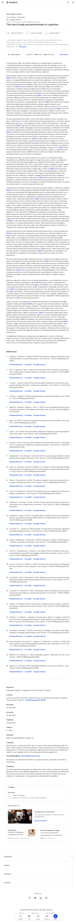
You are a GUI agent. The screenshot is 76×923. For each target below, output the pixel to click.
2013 (17, 87)
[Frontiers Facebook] (29, 898)
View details (64, 54)
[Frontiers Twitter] (35, 898)
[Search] (68, 2)
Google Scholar (39, 364)
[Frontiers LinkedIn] (41, 898)
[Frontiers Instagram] (46, 898)
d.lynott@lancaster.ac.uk (30, 756)
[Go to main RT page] (54, 834)
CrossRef (28, 364)
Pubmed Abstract (16, 364)
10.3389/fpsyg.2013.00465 (35, 700)
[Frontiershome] (12, 2)
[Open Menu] (3, 2)
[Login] (73, 2)
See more (22, 47)
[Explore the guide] (41, 821)
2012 (8, 78)
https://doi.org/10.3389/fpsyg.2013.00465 (28, 22)
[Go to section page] (21, 834)
